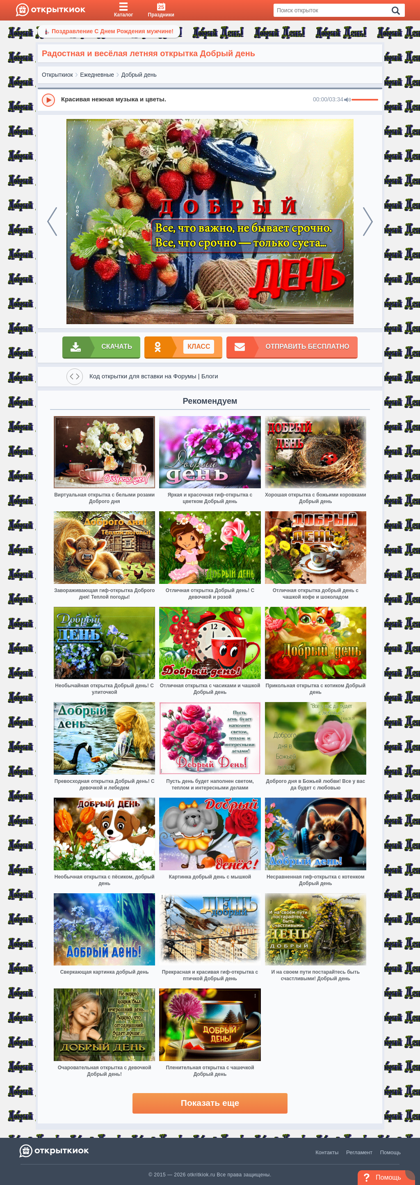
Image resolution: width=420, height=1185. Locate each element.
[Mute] (347, 100)
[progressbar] (365, 100)
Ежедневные (97, 74)
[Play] (48, 100)
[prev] (52, 221)
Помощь (390, 1152)
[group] (210, 100)
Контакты (326, 1152)
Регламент (359, 1152)
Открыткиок (57, 74)
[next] (368, 221)
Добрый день (139, 74)
